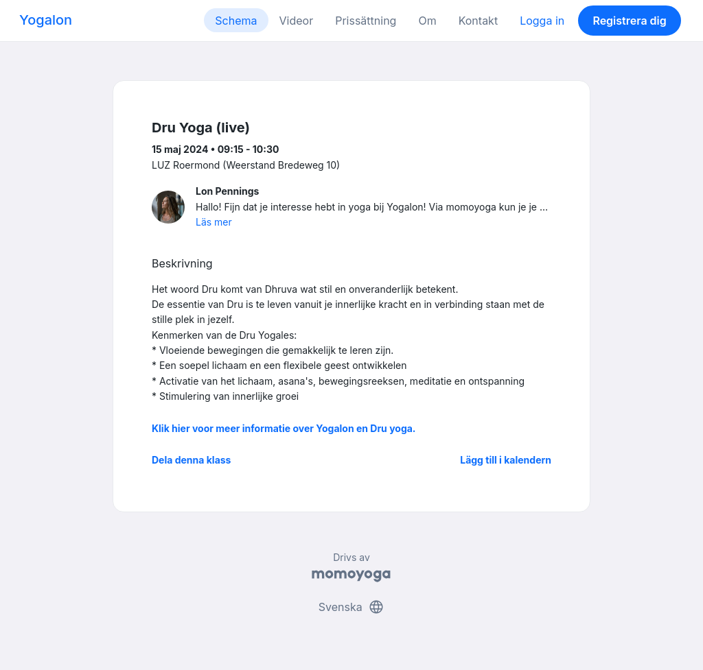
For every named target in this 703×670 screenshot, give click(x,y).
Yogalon (45, 20)
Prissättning (365, 20)
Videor (296, 20)
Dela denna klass (191, 460)
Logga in (542, 20)
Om (427, 20)
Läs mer (214, 222)
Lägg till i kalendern (505, 460)
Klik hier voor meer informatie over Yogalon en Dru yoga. (284, 428)
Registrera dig (629, 20)
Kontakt (478, 20)
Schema (236, 20)
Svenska (351, 607)
